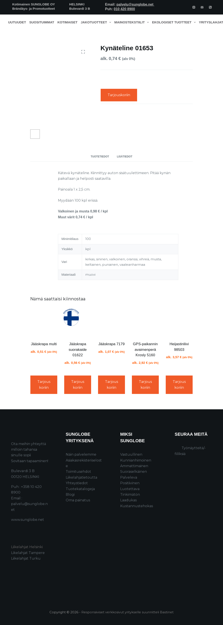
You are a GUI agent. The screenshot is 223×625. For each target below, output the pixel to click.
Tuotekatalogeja (80, 489)
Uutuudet (17, 22)
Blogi (70, 494)
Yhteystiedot (77, 483)
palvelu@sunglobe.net (135, 4)
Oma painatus (78, 500)
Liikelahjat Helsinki (27, 547)
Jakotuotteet (97, 22)
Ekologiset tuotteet (174, 22)
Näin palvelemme (81, 454)
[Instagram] (193, 7)
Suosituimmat (41, 22)
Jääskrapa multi (44, 344)
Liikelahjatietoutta (81, 477)
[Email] (202, 7)
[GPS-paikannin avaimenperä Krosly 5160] (145, 322)
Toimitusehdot (78, 472)
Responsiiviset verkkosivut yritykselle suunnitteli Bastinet (127, 612)
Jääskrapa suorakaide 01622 (78, 349)
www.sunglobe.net (27, 520)
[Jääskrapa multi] (43, 322)
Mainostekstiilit (132, 22)
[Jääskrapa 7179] (111, 322)
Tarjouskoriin (119, 95)
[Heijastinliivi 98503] (179, 322)
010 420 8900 (124, 9)
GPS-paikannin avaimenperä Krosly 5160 (145, 349)
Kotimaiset (67, 22)
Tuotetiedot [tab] (100, 156)
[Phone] (210, 7)
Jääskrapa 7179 (111, 344)
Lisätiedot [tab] (124, 156)
